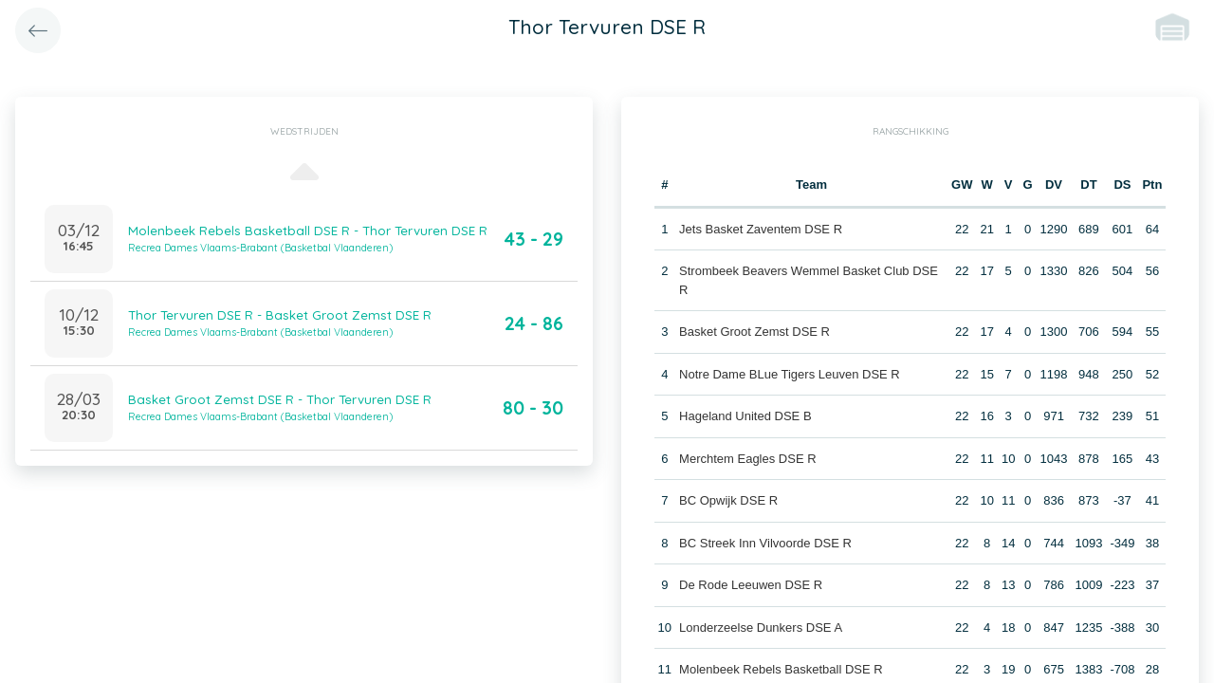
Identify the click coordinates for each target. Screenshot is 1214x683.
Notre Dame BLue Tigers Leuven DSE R (789, 374)
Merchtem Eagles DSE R (748, 459)
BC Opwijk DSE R (728, 500)
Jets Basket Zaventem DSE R (760, 229)
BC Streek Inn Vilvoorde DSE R (765, 543)
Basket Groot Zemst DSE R (754, 331)
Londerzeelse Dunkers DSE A (760, 627)
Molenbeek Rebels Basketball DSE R (781, 669)
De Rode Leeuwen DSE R (750, 585)
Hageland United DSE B (745, 416)
